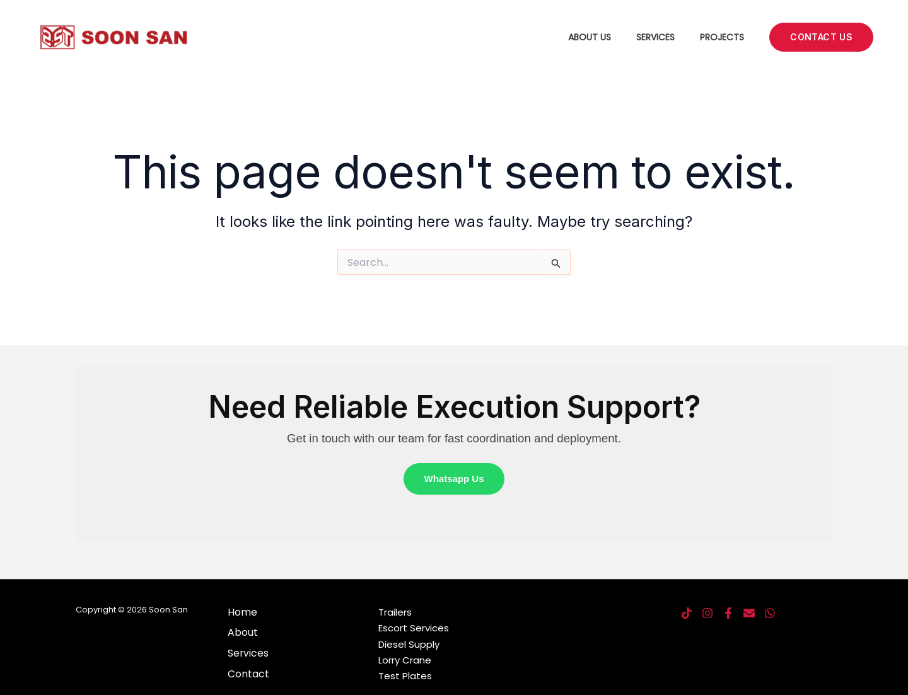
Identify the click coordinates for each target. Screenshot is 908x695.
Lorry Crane (404, 660)
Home (242, 613)
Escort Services (413, 628)
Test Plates (405, 676)
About (242, 633)
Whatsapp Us (454, 479)
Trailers (395, 612)
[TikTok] (686, 613)
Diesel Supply (408, 644)
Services (655, 37)
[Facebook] (728, 613)
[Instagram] (707, 613)
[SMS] (749, 613)
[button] (821, 37)
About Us (589, 37)
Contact (248, 674)
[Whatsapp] (770, 613)
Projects (722, 37)
